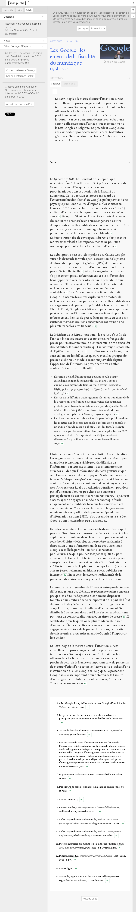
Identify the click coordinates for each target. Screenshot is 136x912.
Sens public (8, 10)
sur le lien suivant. (115, 718)
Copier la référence (20, 70)
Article (29, 10)
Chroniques (56, 40)
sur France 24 (71, 799)
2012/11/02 (72, 40)
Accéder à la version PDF (19, 104)
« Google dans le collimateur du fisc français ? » (83, 730)
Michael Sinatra (13, 30)
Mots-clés (69, 83)
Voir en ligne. (110, 847)
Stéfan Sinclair (30, 30)
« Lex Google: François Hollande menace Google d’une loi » (90, 703)
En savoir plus (98, 28)
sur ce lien (114, 823)
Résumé (55, 83)
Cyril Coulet (60, 69)
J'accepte (83, 28)
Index (19, 10)
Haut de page (90, 898)
